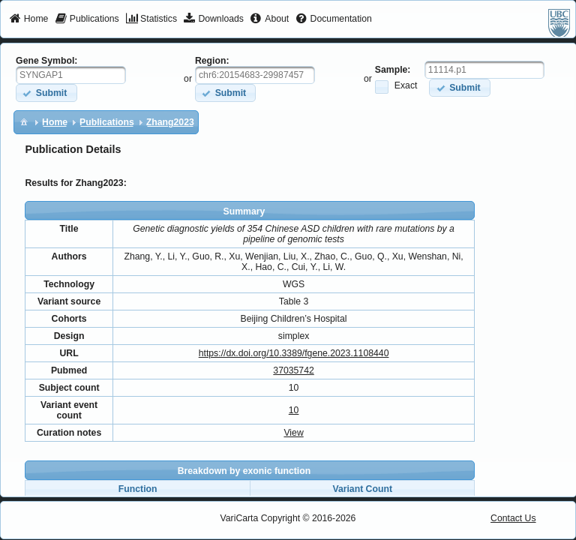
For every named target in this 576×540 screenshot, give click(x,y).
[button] (46, 92)
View (293, 433)
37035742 (293, 370)
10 (294, 410)
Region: (212, 61)
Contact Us (513, 518)
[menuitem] (29, 19)
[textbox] (71, 75)
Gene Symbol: (46, 61)
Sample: (393, 69)
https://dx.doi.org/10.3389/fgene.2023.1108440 (294, 353)
